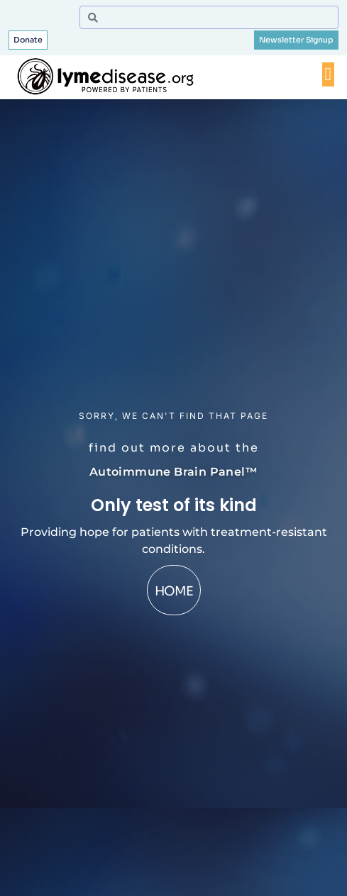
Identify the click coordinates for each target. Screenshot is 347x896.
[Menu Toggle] (328, 74)
